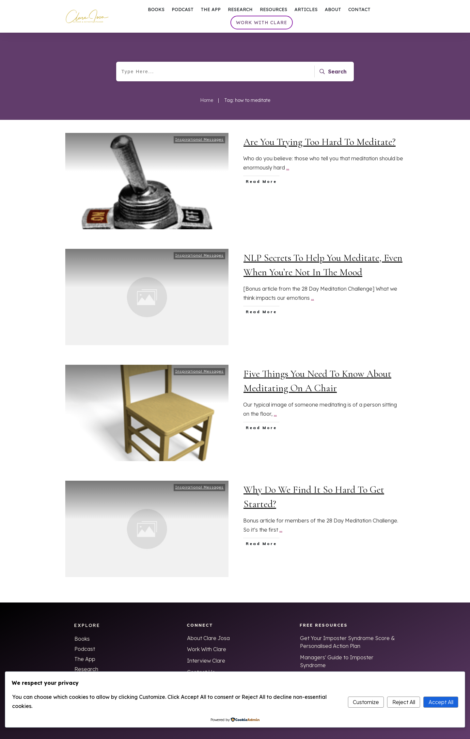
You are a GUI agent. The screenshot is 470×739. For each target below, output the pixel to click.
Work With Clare (206, 649)
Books (82, 638)
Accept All (441, 702)
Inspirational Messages (199, 142)
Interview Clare (206, 660)
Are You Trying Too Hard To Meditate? (319, 144)
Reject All (403, 702)
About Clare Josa (208, 638)
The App (84, 659)
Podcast (84, 649)
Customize (366, 702)
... (287, 170)
